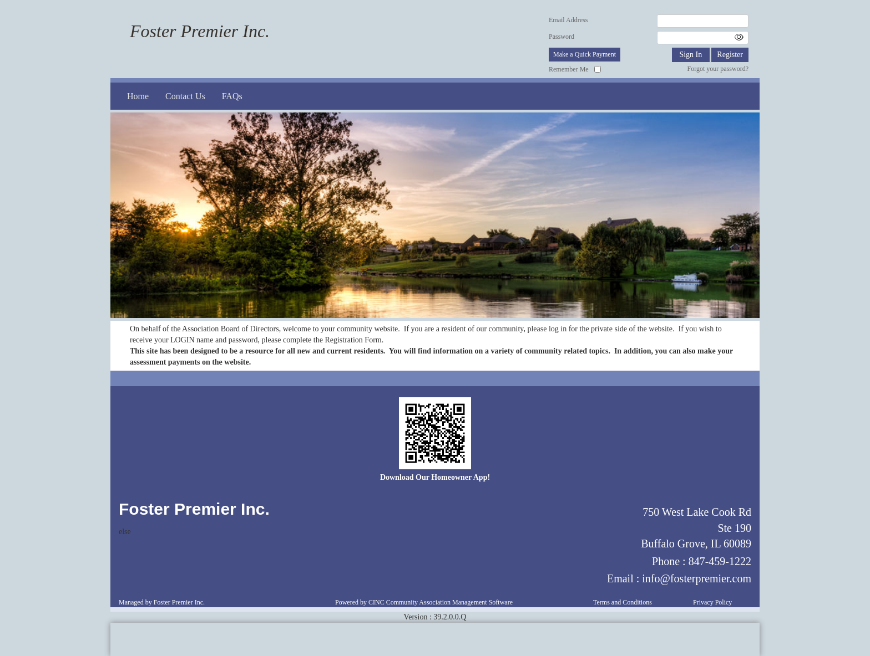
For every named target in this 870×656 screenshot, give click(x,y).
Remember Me (569, 69)
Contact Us (185, 96)
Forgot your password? (717, 69)
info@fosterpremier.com (696, 578)
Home (138, 96)
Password (561, 36)
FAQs (232, 96)
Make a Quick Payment (584, 54)
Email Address (568, 20)
